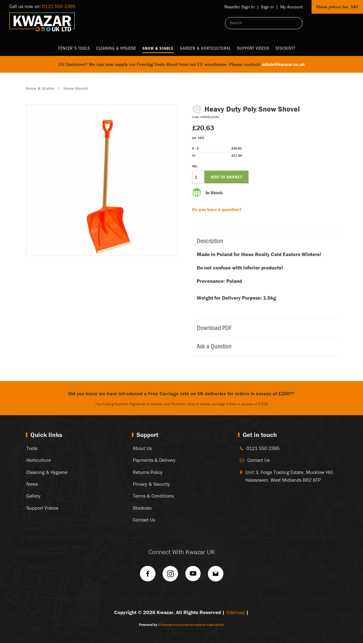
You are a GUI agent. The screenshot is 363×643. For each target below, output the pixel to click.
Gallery (33, 496)
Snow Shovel (75, 88)
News (32, 484)
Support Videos (253, 48)
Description (264, 240)
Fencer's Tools (74, 48)
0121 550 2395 (58, 6)
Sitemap (235, 612)
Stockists (142, 508)
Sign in (267, 7)
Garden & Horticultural (205, 48)
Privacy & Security (151, 484)
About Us (142, 448)
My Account (291, 7)
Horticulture (38, 460)
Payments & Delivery (154, 460)
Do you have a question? (217, 209)
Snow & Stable (158, 48)
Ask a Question (264, 346)
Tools (31, 448)
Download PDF (264, 327)
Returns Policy (148, 472)
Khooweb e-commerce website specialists (191, 624)
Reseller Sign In (239, 7)
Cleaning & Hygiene (116, 48)
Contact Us (144, 520)
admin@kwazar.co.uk (283, 64)
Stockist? (286, 48)
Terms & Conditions (153, 496)
